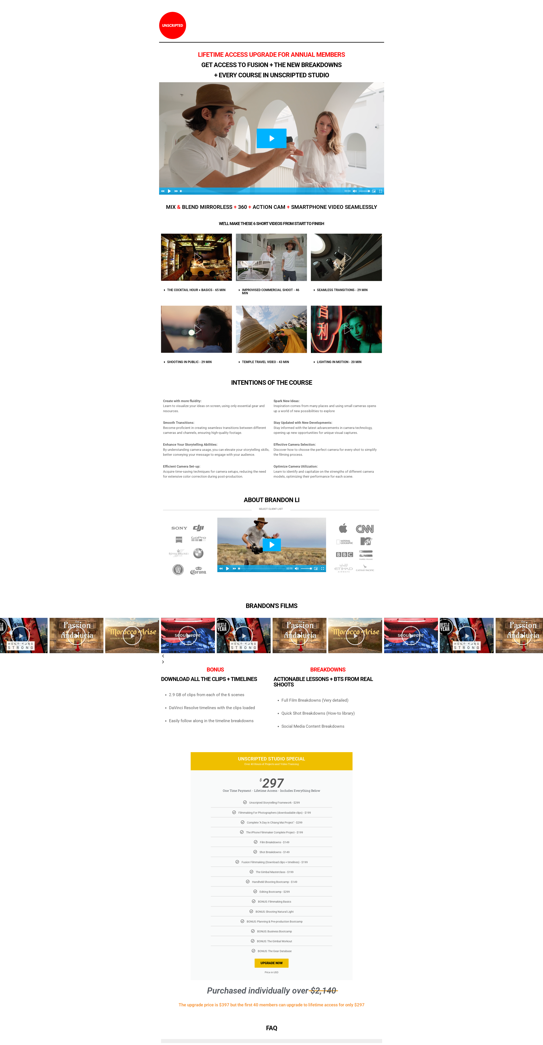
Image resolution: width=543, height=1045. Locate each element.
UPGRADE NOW (272, 963)
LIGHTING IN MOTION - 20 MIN (339, 362)
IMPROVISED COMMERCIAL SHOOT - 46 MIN (270, 291)
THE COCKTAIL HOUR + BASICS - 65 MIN (196, 290)
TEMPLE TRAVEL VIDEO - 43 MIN (265, 362)
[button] (196, 290)
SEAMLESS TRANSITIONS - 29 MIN (342, 290)
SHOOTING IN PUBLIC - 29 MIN (189, 362)
